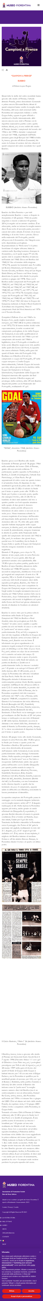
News (4, 1229)
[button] (40, 1252)
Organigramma (8, 1233)
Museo (4, 1225)
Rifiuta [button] (11, 1291)
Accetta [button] (31, 1291)
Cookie (4, 1207)
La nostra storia (8, 1218)
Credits (16, 1207)
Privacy (10, 1207)
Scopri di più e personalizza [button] (21, 1296)
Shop (4, 1244)
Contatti (5, 1237)
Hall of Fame (7, 1221)
